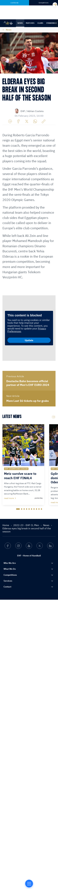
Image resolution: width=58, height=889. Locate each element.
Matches (30, 23)
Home (6, 856)
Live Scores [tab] (14, 3)
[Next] (55, 4)
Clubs (40, 23)
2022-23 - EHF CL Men (26, 856)
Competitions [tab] (43, 3)
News (20, 23)
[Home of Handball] (29, 883)
